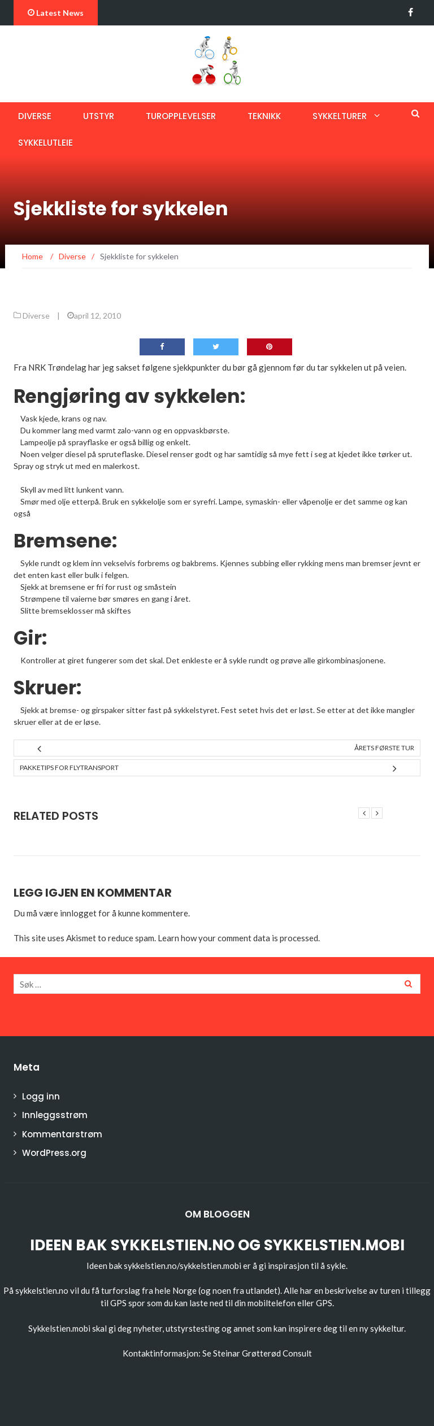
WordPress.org (54, 1153)
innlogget (78, 913)
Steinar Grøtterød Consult (262, 1353)
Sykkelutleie (45, 143)
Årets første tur (384, 748)
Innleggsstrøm (55, 1115)
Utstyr (98, 116)
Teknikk (264, 116)
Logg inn (41, 1096)
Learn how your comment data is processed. (239, 938)
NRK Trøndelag (57, 367)
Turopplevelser (181, 116)
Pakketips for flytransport (69, 767)
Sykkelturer (340, 116)
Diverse (34, 116)
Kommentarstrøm (62, 1134)
